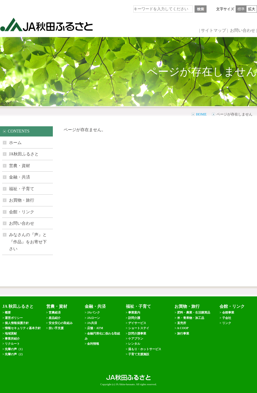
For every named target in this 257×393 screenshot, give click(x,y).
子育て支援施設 (138, 354)
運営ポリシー (14, 318)
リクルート (12, 343)
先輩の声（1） (14, 349)
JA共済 (92, 323)
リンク (226, 323)
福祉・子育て (21, 189)
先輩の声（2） (14, 354)
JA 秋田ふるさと (18, 306)
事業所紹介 (12, 338)
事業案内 (134, 312)
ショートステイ (138, 328)
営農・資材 (19, 166)
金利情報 (93, 343)
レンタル (134, 343)
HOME (201, 114)
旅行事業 (183, 333)
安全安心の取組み (61, 323)
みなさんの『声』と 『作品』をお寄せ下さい (28, 241)
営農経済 (55, 312)
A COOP (183, 328)
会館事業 (228, 312)
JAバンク (93, 312)
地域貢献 (11, 333)
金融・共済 (19, 177)
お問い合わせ (242, 30)
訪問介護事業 (137, 333)
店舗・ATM (95, 328)
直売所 (181, 323)
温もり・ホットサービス (144, 349)
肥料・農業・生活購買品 (193, 312)
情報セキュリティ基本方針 (23, 328)
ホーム (15, 142)
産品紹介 (55, 318)
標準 (241, 9)
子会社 (226, 318)
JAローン (93, 318)
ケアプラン (135, 338)
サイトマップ (213, 30)
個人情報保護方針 (17, 323)
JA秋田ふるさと (24, 154)
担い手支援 (56, 328)
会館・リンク (21, 212)
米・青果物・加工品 (190, 318)
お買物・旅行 (21, 200)
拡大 (251, 9)
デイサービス (137, 323)
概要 (8, 312)
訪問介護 (134, 318)
